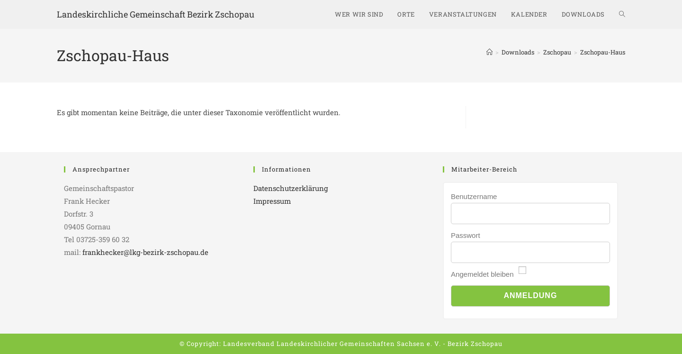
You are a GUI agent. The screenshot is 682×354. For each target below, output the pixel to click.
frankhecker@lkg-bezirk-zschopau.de (145, 252)
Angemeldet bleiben (482, 274)
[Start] (489, 52)
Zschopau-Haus (602, 52)
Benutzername (474, 196)
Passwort (465, 235)
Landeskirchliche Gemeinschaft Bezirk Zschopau (155, 14)
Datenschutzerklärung (290, 188)
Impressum (272, 201)
